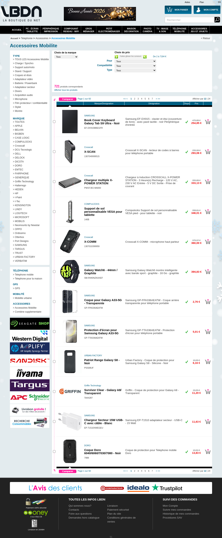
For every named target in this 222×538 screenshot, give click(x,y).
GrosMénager (88, 30)
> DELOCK (19, 157)
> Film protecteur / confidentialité (30, 103)
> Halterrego (19, 185)
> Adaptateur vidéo (23, 79)
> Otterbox (18, 237)
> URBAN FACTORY (24, 257)
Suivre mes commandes (177, 509)
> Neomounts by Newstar (26, 225)
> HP (15, 193)
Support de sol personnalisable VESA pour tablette (103, 211)
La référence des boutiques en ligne (21, 16)
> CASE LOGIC (21, 137)
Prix (196, 103)
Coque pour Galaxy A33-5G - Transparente (103, 301)
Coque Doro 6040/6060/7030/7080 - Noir (102, 451)
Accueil (17, 30)
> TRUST (18, 253)
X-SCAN (89, 151)
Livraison (112, 505)
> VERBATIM (20, 261)
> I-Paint (17, 197)
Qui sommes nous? (80, 505)
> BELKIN (18, 129)
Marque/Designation (103, 103)
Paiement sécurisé (118, 509)
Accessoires (41, 38)
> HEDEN (18, 189)
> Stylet (17, 107)
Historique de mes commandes (181, 513)
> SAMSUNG (20, 245)
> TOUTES (19, 122)
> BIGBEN (18, 133)
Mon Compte (170, 505)
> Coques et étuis (22, 75)
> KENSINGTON (22, 205)
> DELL (17, 153)
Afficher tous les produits (66, 90)
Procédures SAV (172, 517)
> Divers (17, 91)
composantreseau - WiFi (71, 30)
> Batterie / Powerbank (25, 83)
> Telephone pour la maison (27, 278)
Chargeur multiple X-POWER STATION (98, 182)
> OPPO (17, 229)
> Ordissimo (19, 233)
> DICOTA (18, 161)
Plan (202, 2)
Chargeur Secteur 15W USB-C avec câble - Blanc (103, 421)
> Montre (17, 111)
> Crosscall (19, 145)
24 (209, 99)
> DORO (17, 165)
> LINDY (17, 209)
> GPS (16, 288)
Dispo (186, 103)
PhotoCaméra (147, 30)
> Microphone (20, 99)
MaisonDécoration (131, 30)
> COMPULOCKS (22, 141)
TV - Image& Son (162, 30)
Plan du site (114, 513)
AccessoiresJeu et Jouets (199, 30)
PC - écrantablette (32, 30)
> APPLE (17, 126)
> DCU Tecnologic (22, 149)
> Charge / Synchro (23, 63)
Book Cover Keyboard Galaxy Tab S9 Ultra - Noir (102, 122)
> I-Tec (16, 201)
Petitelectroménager (109, 30)
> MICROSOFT (21, 217)
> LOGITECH (20, 213)
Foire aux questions (80, 513)
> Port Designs (21, 241)
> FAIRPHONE (21, 173)
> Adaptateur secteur (24, 87)
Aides (187, 2)
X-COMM (90, 241)
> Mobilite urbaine (22, 298)
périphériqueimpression (51, 30)
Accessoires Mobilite (63, 38)
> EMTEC (18, 169)
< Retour (205, 38)
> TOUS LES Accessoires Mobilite (31, 59)
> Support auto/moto (23, 67)
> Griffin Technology (23, 181)
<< (124, 99)
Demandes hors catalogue (84, 517)
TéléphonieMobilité (179, 30)
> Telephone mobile (23, 274)
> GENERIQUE (21, 177)
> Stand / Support (22, 71)
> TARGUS (19, 249)
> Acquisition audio (23, 95)
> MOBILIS (19, 221)
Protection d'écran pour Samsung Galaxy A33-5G (101, 331)
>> (159, 99)
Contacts (74, 509)
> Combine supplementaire (27, 311)
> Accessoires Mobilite (24, 307)
